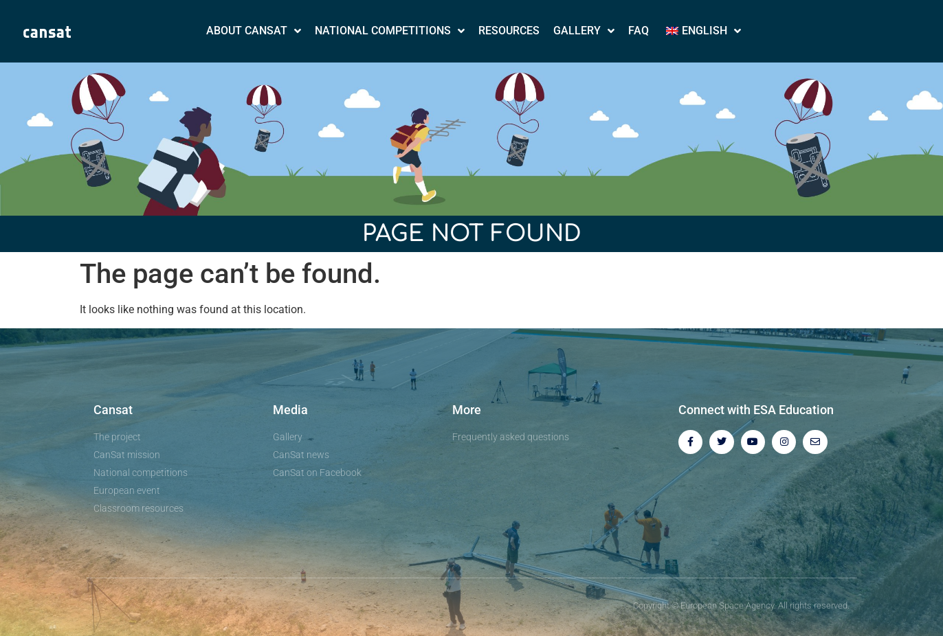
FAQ (638, 30)
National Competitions (390, 31)
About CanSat (253, 31)
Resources (509, 30)
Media (290, 409)
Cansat (113, 409)
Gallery (583, 31)
